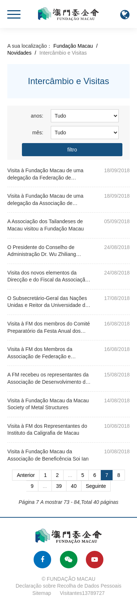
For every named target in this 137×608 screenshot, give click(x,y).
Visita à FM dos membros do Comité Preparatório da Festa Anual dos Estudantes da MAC (48, 331)
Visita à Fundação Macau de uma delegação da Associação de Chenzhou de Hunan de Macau (45, 203)
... (70, 475)
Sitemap (42, 593)
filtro (72, 150)
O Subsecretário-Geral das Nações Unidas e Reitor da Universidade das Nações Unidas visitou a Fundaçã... (49, 305)
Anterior (26, 475)
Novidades (19, 53)
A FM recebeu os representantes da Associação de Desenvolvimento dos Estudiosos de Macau (49, 382)
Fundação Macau (73, 46)
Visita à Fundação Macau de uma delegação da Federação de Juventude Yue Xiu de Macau (45, 177)
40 (74, 486)
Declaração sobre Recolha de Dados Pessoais (69, 586)
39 (59, 486)
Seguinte (96, 486)
